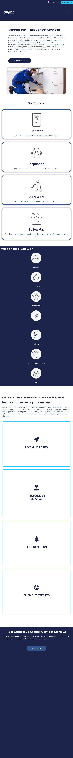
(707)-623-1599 (53, 2)
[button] (67, 12)
